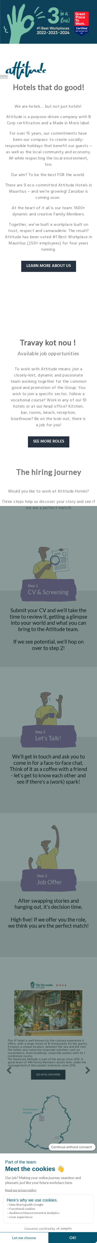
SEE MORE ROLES (48, 442)
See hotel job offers (48, 1075)
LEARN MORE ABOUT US (48, 266)
